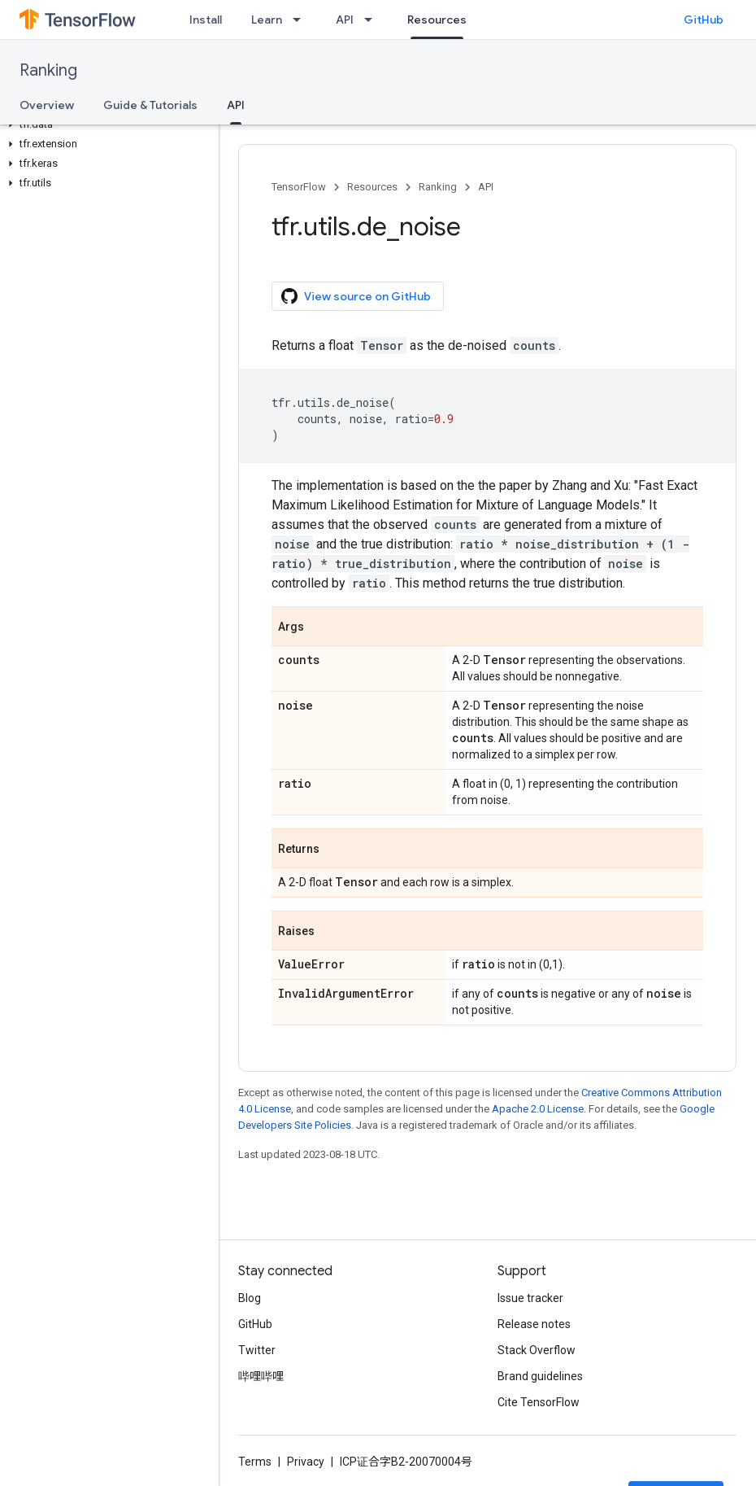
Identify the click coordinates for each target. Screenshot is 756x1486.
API (345, 19)
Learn (266, 19)
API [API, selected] (236, 105)
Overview (47, 105)
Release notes (534, 1324)
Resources (372, 187)
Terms (255, 1461)
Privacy (305, 1461)
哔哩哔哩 (261, 1376)
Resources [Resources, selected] (437, 19)
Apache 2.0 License (538, 1109)
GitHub (703, 19)
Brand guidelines (540, 1376)
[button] (106, 124)
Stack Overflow (536, 1350)
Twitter (257, 1350)
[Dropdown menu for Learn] (301, 19)
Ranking (48, 70)
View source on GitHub (356, 296)
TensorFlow (299, 187)
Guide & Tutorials (150, 105)
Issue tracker (530, 1298)
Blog (249, 1298)
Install (205, 19)
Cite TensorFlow (538, 1402)
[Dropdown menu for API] (373, 19)
